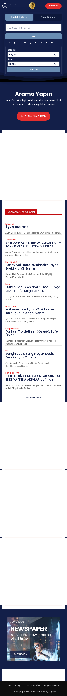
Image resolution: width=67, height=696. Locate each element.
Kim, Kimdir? (11, 262)
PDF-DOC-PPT (12, 373)
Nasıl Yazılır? (11, 306)
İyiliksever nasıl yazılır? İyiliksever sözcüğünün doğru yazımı (29, 311)
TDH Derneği (14, 685)
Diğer (8, 284)
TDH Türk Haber (32, 685)
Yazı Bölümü (48, 17)
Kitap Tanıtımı (12, 329)
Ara (33, 36)
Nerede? (11, 50)
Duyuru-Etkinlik (51, 685)
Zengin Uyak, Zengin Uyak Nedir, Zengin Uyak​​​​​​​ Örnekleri (29, 355)
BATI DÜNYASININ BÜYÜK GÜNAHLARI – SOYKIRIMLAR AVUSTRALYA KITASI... (33, 244)
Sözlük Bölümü (19, 17)
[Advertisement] (33, 166)
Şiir (6, 351)
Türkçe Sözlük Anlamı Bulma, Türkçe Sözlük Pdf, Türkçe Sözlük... (32, 289)
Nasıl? (10, 59)
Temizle (34, 69)
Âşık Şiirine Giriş (16, 227)
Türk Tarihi (10, 240)
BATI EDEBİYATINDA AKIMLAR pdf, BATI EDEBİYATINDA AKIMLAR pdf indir (33, 378)
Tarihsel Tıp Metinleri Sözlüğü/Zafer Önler (32, 333)
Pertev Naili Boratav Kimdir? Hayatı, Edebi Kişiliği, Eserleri (32, 267)
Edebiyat (9, 224)
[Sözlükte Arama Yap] (33, 27)
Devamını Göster (34, 397)
